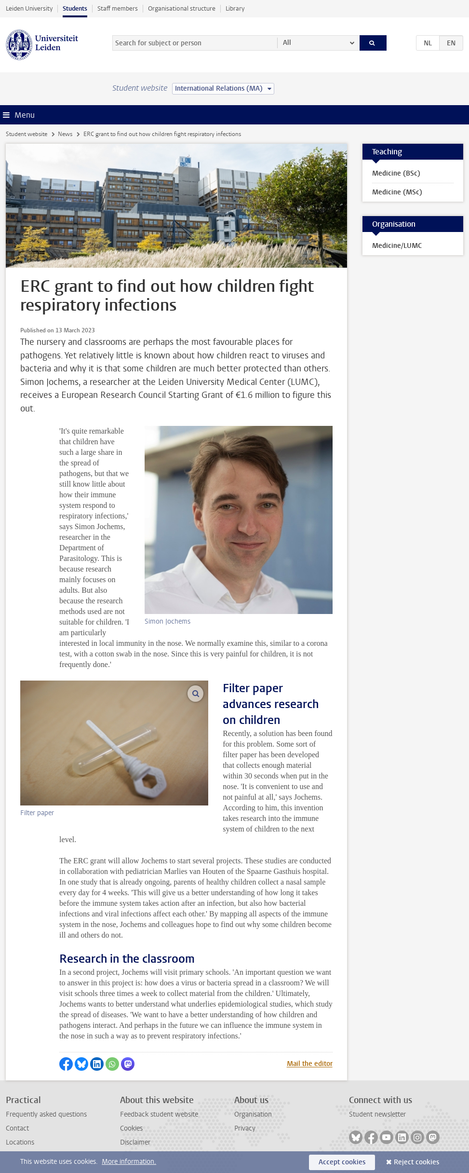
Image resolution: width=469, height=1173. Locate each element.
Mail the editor (310, 1063)
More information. (129, 1161)
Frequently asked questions (46, 1114)
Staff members (117, 8)
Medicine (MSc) (397, 192)
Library (235, 8)
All (287, 42)
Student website (26, 134)
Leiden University (29, 8)
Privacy (244, 1128)
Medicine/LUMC (397, 245)
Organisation (253, 1114)
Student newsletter (377, 1114)
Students (75, 8)
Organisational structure (181, 8)
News (65, 134)
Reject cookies (416, 1162)
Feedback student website (159, 1114)
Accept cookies (342, 1162)
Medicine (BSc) (396, 173)
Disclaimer (135, 1142)
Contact (17, 1128)
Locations (20, 1142)
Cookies (131, 1128)
